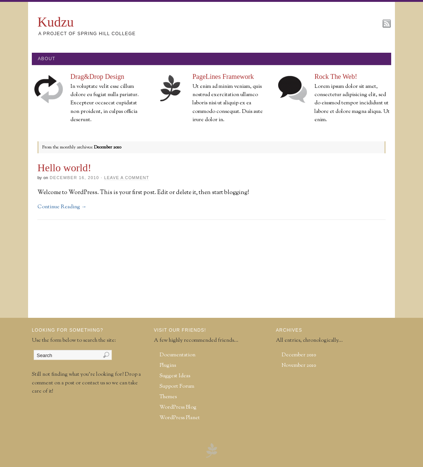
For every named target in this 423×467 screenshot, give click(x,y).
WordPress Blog (178, 407)
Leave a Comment (126, 177)
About (46, 58)
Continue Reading (61, 207)
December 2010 (299, 355)
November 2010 (299, 365)
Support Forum (176, 386)
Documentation (177, 355)
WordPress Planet (179, 417)
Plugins (167, 365)
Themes (168, 396)
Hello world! (64, 167)
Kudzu (55, 22)
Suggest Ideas (174, 376)
